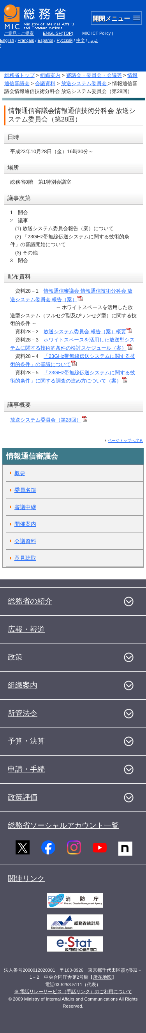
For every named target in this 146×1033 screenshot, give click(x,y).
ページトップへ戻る (125, 440)
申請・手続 (26, 769)
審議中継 (25, 507)
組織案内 (50, 75)
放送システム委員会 (84, 83)
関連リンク (26, 878)
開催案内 (25, 524)
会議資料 (45, 83)
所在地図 (102, 977)
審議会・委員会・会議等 (94, 75)
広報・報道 (26, 629)
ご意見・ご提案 (19, 33)
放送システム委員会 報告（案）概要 (88, 331)
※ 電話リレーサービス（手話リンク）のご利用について (73, 991)
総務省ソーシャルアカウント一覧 (63, 825)
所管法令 (22, 713)
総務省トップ (19, 75)
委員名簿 (25, 490)
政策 (15, 657)
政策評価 (22, 797)
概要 (19, 473)
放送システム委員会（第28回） (45, 420)
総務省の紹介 (30, 601)
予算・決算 (26, 741)
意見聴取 (25, 558)
